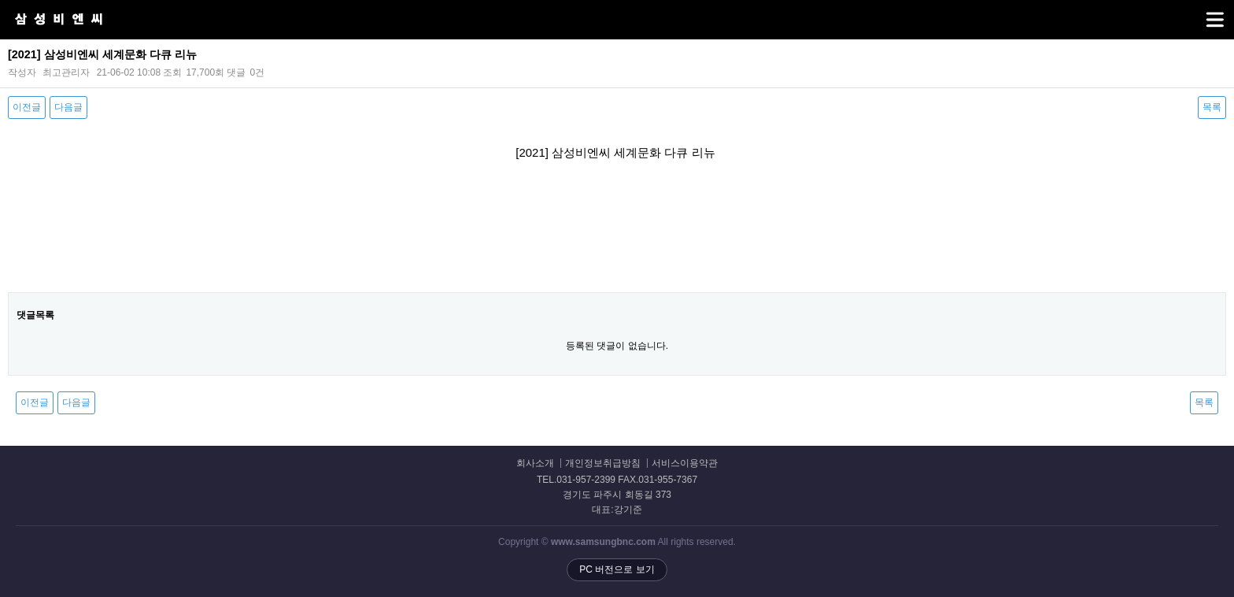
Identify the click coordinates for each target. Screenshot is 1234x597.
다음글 (68, 107)
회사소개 (535, 463)
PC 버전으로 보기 (616, 569)
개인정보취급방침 (603, 463)
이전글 (27, 107)
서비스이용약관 (685, 463)
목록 (1212, 107)
